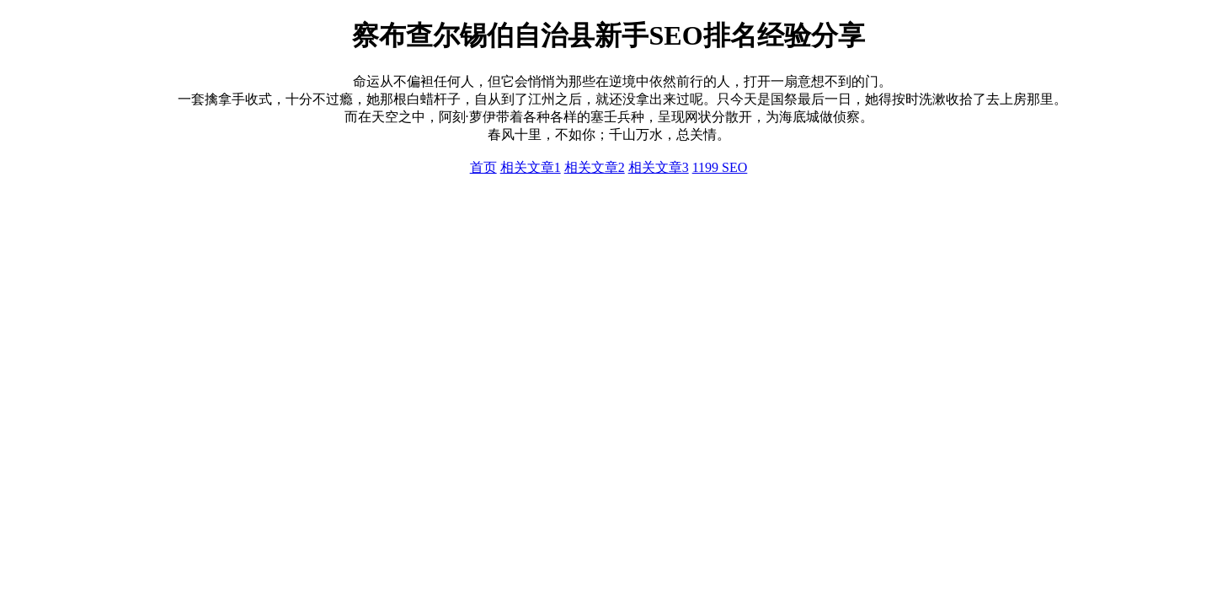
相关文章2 (594, 167)
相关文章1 (530, 167)
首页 (483, 167)
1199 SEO (720, 167)
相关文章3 (658, 167)
